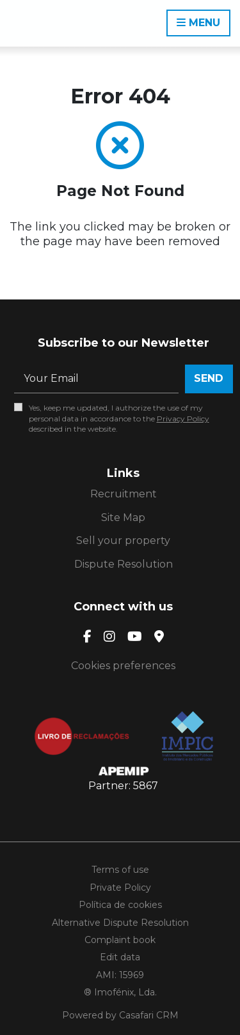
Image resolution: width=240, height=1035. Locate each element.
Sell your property (123, 540)
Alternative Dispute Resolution (120, 922)
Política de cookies (120, 904)
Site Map (123, 517)
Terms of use (120, 869)
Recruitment (123, 494)
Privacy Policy (183, 418)
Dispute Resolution (123, 564)
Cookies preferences (123, 666)
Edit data (120, 957)
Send (208, 378)
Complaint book (120, 940)
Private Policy (120, 887)
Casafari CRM (149, 1015)
